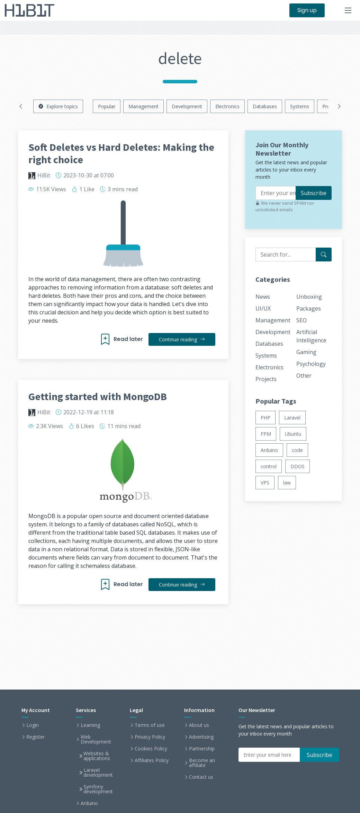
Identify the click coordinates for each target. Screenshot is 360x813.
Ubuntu (293, 434)
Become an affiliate (202, 763)
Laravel (292, 417)
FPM (266, 434)
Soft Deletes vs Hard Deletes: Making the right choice (121, 153)
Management (143, 106)
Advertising (201, 737)
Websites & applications (96, 756)
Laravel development (98, 772)
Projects (266, 379)
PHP (265, 417)
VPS (265, 482)
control (269, 466)
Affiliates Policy (152, 760)
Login (32, 725)
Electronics (227, 106)
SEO (301, 320)
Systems (299, 106)
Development (187, 106)
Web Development (96, 739)
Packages (308, 308)
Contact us (201, 777)
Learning (90, 725)
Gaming (306, 352)
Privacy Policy (150, 737)
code (297, 450)
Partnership (202, 748)
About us (199, 725)
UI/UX (263, 308)
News (262, 297)
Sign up (307, 10)
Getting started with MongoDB (97, 396)
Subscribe (313, 193)
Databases (265, 106)
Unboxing (309, 297)
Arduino (269, 450)
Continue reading (182, 339)
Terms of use (150, 725)
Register (35, 737)
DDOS (297, 466)
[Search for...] (324, 254)
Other (304, 375)
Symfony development (98, 789)
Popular (106, 106)
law (287, 482)
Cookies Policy (151, 748)
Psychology (311, 364)
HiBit (43, 175)
